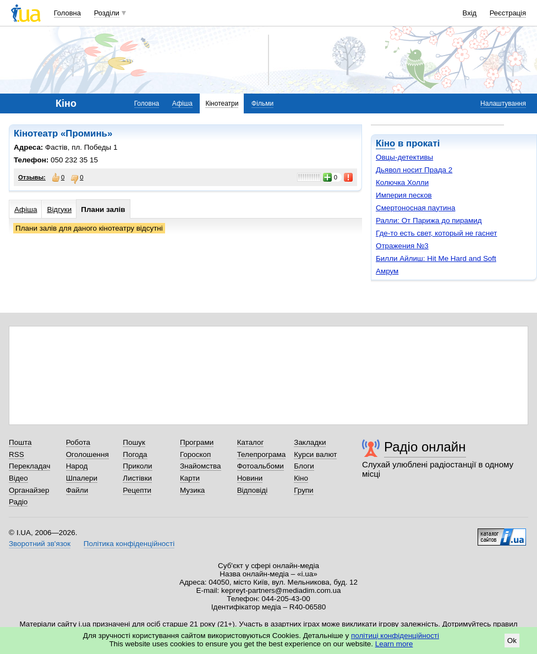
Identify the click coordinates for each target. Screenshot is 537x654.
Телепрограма (261, 454)
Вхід (470, 13)
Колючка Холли (402, 182)
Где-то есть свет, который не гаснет (436, 233)
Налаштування (503, 103)
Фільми (262, 103)
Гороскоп (195, 454)
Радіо (18, 502)
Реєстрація (508, 13)
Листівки (137, 478)
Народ (77, 466)
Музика (192, 490)
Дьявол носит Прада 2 (414, 170)
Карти (190, 478)
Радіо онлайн (425, 446)
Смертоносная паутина (415, 208)
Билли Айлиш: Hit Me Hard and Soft (436, 258)
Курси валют (315, 454)
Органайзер (29, 490)
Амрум (387, 271)
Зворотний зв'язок (39, 543)
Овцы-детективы (404, 157)
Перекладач (29, 466)
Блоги (304, 466)
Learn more (394, 644)
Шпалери (81, 478)
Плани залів (103, 209)
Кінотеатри (221, 103)
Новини (250, 478)
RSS (16, 454)
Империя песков (404, 195)
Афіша (182, 103)
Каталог (250, 442)
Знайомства (200, 466)
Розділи (106, 13)
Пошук (134, 442)
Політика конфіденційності (129, 543)
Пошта (20, 442)
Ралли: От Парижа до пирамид (429, 220)
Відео (18, 478)
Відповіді (252, 490)
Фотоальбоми (260, 466)
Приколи (137, 466)
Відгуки (59, 209)
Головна (67, 13)
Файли (77, 490)
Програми (196, 442)
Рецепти (137, 490)
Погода (135, 454)
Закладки (310, 442)
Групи (303, 490)
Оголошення (87, 454)
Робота (78, 442)
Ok (512, 640)
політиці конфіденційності (395, 635)
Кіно (385, 143)
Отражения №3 (402, 246)
